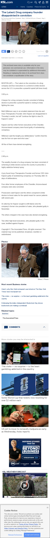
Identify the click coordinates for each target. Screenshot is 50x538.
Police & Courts (40, 7)
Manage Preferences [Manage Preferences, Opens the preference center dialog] (15, 535)
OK (47, 507)
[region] (25, 521)
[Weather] (30, 2)
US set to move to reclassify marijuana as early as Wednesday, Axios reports (23, 430)
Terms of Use (23, 524)
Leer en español (43, 56)
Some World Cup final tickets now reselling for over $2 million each (24, 399)
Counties (30, 7)
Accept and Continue (32, 535)
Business (5, 313)
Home (23, 7)
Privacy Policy (33, 524)
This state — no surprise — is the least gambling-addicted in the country (20, 368)
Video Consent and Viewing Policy (16, 528)
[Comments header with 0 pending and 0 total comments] (25, 327)
